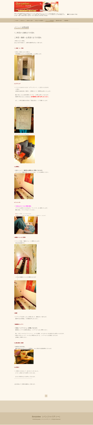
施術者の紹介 (59, 20)
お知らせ (22, 20)
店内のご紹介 (30, 20)
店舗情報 (66, 20)
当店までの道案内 (39, 20)
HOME (16, 20)
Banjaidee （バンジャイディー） (46, 417)
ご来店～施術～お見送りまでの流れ (28, 37)
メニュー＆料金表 (49, 20)
